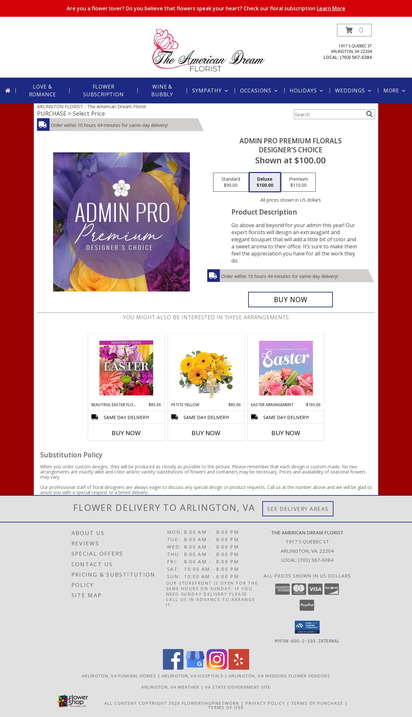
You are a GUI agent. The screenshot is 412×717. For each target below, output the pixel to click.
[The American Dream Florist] (208, 51)
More (395, 90)
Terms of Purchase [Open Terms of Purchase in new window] (317, 703)
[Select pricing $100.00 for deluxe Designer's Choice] (265, 182)
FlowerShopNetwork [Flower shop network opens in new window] (210, 703)
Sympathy (210, 90)
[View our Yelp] (239, 667)
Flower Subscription (103, 90)
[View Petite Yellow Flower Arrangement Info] (206, 368)
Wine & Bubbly (162, 90)
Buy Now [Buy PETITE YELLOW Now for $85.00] (206, 433)
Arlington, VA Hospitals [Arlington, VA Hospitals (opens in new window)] (192, 675)
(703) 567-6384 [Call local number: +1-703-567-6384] (356, 57)
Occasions (259, 90)
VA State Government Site (238, 687)
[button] (354, 30)
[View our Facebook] (173, 667)
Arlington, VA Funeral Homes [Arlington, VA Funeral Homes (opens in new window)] (119, 675)
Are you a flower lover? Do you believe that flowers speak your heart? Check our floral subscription (206, 8)
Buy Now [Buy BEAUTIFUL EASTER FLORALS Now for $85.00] (126, 433)
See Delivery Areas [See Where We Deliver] (298, 508)
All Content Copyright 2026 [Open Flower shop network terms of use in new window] (142, 703)
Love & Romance (42, 90)
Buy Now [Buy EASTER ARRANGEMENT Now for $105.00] (285, 433)
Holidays (307, 90)
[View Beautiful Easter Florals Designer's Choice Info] (126, 368)
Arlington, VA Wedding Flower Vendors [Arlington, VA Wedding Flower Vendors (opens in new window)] (279, 675)
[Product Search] (328, 114)
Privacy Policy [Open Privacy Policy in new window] (265, 703)
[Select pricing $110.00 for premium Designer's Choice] (298, 182)
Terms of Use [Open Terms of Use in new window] (226, 707)
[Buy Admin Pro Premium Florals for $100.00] (290, 299)
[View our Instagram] (217, 667)
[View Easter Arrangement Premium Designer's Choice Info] (286, 368)
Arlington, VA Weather (170, 687)
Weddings (353, 90)
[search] (369, 114)
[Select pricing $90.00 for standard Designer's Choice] (230, 182)
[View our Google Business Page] (195, 667)
